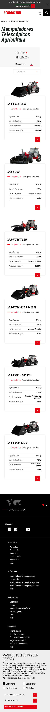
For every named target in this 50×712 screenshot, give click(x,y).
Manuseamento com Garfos (20, 608)
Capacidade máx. (14, 117)
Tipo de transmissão (15, 126)
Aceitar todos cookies (21, 707)
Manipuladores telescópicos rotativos (24, 586)
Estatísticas (31, 684)
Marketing (30, 688)
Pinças (12, 605)
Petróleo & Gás (15, 557)
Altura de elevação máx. (16, 121)
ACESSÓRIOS (13, 597)
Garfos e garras (16, 611)
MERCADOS (12, 542)
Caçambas (14, 602)
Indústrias (13, 553)
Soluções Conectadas (18, 644)
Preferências (11, 688)
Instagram (17, 529)
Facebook (8, 529)
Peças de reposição (17, 640)
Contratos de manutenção (20, 637)
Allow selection (21, 701)
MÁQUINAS (12, 571)
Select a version (25, 6)
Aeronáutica (14, 560)
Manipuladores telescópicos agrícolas (24, 582)
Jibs (11, 615)
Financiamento (15, 631)
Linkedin (30, 529)
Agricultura (14, 547)
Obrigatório (10, 684)
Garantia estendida (17, 634)
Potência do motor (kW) (16, 130)
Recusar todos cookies (21, 695)
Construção (14, 550)
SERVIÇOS (12, 626)
